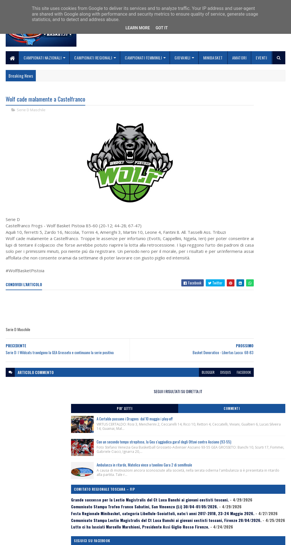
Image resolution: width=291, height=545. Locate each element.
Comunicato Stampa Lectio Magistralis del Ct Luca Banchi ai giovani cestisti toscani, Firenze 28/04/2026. (241, 301)
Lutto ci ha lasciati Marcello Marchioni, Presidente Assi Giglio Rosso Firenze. (236, 314)
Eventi (261, 58)
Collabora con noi (116, 514)
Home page (110, 501)
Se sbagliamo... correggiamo (126, 521)
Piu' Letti (222, 118)
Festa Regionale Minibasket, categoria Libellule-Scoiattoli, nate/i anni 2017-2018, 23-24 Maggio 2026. (239, 284)
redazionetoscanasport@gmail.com (257, 502)
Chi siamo (109, 508)
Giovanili (182, 58)
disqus (164, 395)
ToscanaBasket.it (226, 350)
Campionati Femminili (143, 58)
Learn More (137, 28)
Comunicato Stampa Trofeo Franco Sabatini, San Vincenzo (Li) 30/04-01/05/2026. (241, 265)
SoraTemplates (32, 537)
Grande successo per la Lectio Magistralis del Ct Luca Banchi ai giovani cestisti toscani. (242, 249)
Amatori (239, 58)
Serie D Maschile (31, 110)
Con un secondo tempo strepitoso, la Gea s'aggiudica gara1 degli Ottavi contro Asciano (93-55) (256, 169)
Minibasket (213, 58)
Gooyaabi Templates (80, 537)
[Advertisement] (109, 329)
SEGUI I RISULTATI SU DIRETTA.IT (243, 101)
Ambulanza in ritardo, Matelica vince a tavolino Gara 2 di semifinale (254, 203)
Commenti (264, 118)
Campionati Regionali (93, 58)
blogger (146, 395)
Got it (161, 28)
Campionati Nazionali (42, 58)
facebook (182, 395)
